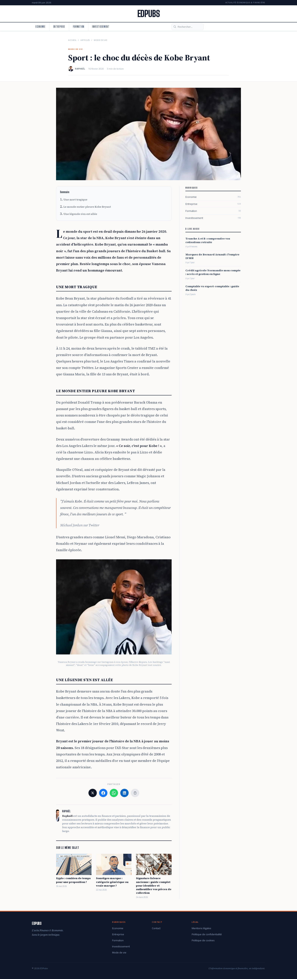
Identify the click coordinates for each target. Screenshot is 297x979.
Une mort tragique (75, 199)
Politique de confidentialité (207, 934)
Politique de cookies (203, 940)
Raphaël (80, 68)
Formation (78, 26)
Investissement (100, 26)
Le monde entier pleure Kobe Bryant (87, 207)
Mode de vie (100, 40)
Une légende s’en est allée (80, 214)
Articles (85, 40)
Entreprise (59, 26)
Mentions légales (201, 928)
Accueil (72, 40)
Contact (156, 928)
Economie (40, 26)
